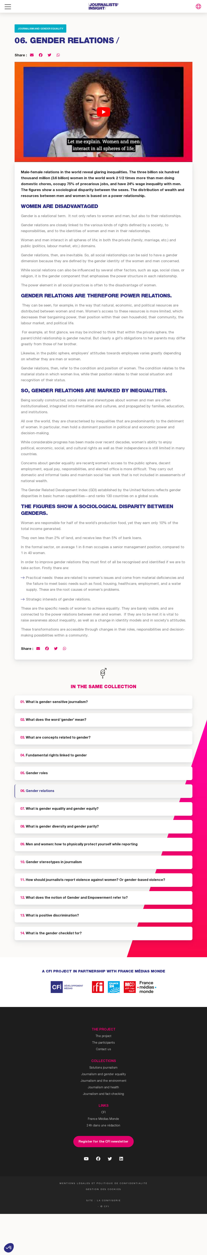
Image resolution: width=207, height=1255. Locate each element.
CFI (103, 1112)
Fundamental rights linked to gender (53, 755)
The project (104, 1036)
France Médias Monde (103, 1119)
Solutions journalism (104, 1067)
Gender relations (37, 791)
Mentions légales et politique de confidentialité (103, 1184)
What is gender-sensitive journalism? (54, 702)
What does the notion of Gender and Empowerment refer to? (74, 898)
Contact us (103, 1049)
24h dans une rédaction (103, 1125)
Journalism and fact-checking (103, 1094)
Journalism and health (103, 1087)
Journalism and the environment (103, 1081)
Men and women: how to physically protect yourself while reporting (79, 844)
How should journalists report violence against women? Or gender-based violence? (92, 880)
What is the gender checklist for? (51, 933)
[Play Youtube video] (103, 112)
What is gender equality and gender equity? (59, 809)
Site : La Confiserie (103, 1201)
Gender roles (34, 773)
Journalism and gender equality (40, 29)
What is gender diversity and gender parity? (59, 827)
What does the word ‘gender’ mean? (53, 720)
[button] (9, 1248)
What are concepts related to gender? (55, 738)
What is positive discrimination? (49, 916)
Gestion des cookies (103, 1189)
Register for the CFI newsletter (103, 1141)
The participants (103, 1042)
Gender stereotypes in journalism (51, 862)
